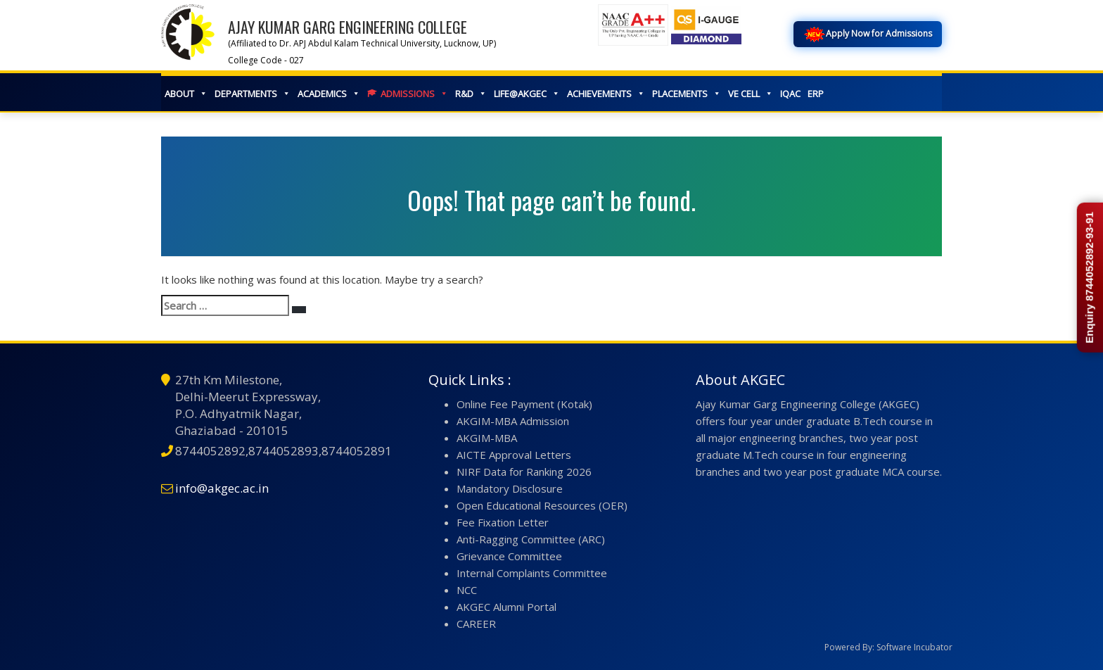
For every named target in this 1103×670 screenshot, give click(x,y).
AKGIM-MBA (487, 438)
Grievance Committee (509, 556)
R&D (471, 93)
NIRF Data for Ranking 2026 (524, 471)
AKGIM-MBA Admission (513, 421)
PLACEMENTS (686, 93)
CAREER (476, 624)
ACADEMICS (329, 93)
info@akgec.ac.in (222, 488)
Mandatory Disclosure (510, 488)
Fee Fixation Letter (503, 522)
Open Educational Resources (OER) (542, 505)
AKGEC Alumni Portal (506, 607)
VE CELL (750, 93)
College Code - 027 (266, 60)
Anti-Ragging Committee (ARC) (531, 539)
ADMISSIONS (414, 93)
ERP (816, 93)
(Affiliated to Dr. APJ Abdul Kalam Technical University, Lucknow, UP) (362, 43)
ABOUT (186, 93)
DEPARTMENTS (253, 93)
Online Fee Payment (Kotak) (524, 404)
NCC (467, 590)
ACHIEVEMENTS (606, 93)
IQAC (790, 93)
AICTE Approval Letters (514, 455)
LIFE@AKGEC (527, 93)
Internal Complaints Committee (532, 573)
